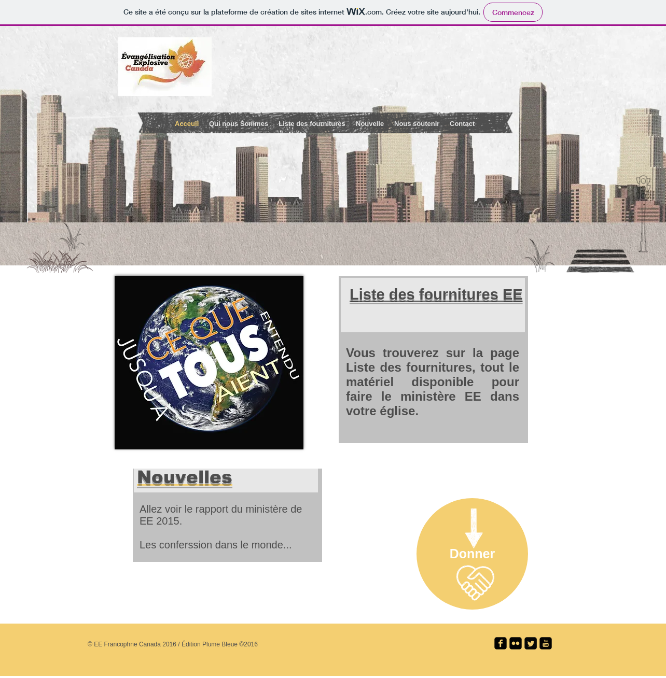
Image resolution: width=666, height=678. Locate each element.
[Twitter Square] (530, 643)
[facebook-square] (500, 643)
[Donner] (472, 554)
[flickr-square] (515, 643)
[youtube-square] (545, 643)
